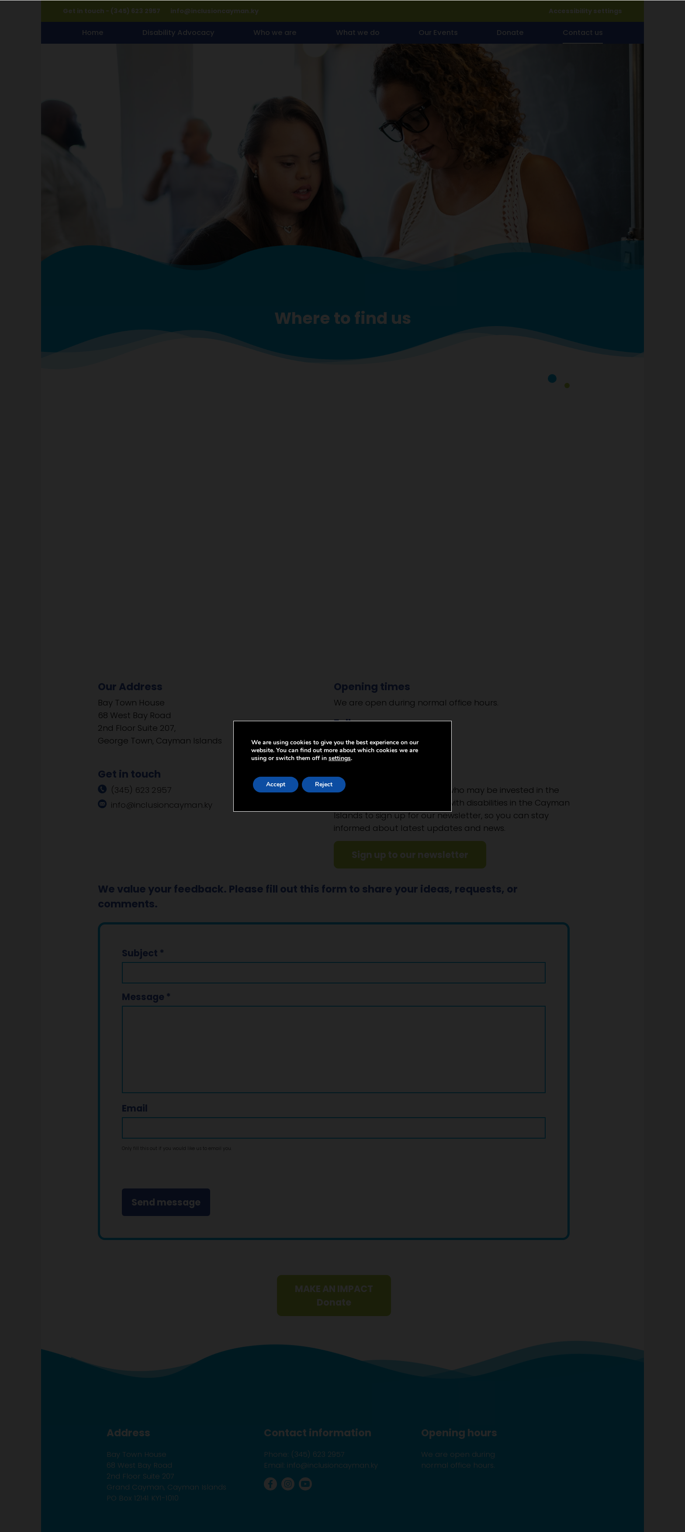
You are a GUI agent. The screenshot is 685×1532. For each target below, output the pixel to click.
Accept (275, 784)
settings (340, 758)
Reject (323, 784)
